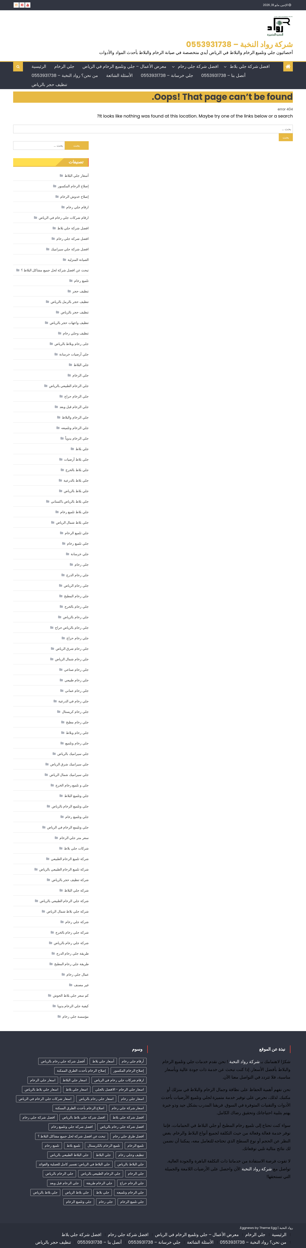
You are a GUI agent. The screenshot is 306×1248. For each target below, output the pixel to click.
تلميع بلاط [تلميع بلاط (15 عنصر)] (73, 1145)
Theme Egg (268, 1228)
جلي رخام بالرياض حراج (72, 627)
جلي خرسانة (80, 554)
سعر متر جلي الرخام (74, 837)
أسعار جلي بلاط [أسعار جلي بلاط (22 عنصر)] (103, 1061)
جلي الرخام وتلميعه (74, 427)
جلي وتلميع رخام (76, 816)
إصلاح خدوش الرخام (74, 196)
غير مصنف (81, 985)
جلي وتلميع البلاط (76, 795)
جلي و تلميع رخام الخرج (72, 785)
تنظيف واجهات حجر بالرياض (69, 322)
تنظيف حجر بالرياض (49, 84)
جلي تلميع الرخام (76, 533)
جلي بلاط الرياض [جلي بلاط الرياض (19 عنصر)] (77, 1192)
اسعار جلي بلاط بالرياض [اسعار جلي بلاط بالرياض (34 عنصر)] (41, 1089)
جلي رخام (82, 564)
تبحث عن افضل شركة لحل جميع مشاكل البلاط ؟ (55, 270)
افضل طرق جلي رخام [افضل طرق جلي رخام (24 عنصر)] (128, 1136)
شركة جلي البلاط (76, 890)
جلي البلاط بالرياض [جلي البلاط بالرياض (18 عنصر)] (130, 1164)
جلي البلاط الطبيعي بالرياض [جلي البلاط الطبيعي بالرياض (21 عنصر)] (69, 1154)
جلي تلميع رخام (77, 543)
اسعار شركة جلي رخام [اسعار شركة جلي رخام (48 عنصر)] (128, 1108)
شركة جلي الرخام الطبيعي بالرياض (64, 900)
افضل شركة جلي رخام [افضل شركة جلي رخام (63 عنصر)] (38, 1117)
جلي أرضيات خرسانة (73, 354)
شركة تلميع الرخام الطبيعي (70, 858)
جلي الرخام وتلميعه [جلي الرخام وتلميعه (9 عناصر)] (130, 1192)
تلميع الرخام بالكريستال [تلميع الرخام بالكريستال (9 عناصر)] (103, 1145)
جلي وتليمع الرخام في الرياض (68, 827)
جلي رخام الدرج (77, 575)
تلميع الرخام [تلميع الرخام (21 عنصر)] (135, 1145)
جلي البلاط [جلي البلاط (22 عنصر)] (103, 1154)
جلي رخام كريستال (75, 711)
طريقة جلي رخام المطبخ (71, 964)
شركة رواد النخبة (244, 1062)
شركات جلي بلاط (76, 848)
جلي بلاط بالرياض (76, 491)
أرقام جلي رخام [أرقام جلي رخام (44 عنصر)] (133, 1061)
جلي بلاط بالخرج (77, 470)
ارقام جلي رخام (77, 207)
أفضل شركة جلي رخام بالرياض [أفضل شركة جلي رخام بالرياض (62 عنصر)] (63, 1061)
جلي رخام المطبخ (76, 596)
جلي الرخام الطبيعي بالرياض (69, 385)
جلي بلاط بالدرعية (76, 480)
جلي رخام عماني (76, 690)
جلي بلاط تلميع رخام (74, 512)
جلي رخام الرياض (76, 585)
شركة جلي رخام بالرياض (71, 943)
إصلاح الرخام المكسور (73, 186)
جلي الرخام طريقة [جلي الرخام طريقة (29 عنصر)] (99, 1183)
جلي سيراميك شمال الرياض (69, 774)
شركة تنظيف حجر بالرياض (70, 879)
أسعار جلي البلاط (76, 175)
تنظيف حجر (80, 291)
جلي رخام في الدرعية (73, 701)
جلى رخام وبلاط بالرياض (72, 343)
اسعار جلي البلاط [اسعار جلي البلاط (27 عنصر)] (75, 1080)
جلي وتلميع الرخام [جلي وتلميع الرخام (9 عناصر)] (78, 1201)
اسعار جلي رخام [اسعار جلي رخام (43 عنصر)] (132, 1098)
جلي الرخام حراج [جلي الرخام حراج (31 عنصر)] (132, 1183)
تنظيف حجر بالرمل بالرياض (70, 301)
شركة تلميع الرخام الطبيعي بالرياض (64, 869)
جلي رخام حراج (77, 638)
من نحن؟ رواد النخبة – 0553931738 (65, 75)
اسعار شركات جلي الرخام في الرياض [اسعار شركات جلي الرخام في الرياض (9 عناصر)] (45, 1098)
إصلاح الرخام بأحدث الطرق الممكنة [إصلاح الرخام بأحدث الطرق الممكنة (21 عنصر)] (81, 1070)
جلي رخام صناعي (76, 669)
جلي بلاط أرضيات (76, 459)
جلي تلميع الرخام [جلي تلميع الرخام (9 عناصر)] (132, 1201)
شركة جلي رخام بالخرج (72, 932)
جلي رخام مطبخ (77, 722)
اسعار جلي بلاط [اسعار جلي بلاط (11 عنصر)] (77, 1089)
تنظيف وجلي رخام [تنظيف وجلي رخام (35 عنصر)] (131, 1154)
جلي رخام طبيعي (76, 680)
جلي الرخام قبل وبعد (74, 406)
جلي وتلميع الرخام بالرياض (70, 806)
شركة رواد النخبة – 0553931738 (239, 44)
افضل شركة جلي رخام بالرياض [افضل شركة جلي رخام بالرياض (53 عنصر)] (122, 1126)
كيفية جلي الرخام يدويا (73, 1006)
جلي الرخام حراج (76, 396)
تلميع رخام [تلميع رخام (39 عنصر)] (52, 1145)
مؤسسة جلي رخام (75, 1016)
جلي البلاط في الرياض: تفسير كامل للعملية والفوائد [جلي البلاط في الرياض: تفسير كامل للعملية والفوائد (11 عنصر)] (74, 1164)
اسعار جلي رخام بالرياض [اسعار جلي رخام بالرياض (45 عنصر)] (96, 1098)
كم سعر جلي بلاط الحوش (71, 995)
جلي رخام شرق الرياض (72, 648)
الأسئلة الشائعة (119, 75)
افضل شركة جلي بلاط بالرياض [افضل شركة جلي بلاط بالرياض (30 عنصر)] (83, 1117)
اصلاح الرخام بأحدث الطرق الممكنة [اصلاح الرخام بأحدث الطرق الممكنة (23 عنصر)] (79, 1108)
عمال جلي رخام (77, 974)
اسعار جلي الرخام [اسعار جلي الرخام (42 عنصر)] (42, 1080)
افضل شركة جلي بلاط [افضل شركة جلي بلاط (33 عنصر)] (128, 1117)
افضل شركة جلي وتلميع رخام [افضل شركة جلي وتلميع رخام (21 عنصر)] (72, 1126)
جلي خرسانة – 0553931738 (167, 75)
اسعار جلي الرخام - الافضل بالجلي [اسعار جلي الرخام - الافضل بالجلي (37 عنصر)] (119, 1089)
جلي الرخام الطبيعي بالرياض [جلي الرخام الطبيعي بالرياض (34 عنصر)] (100, 1173)
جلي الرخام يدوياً (76, 438)
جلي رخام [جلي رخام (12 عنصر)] (106, 1201)
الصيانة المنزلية (78, 259)
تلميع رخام (81, 280)
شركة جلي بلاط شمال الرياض (68, 911)
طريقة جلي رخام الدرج (72, 953)
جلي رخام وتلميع (76, 743)
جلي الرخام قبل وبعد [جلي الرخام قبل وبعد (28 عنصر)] (64, 1183)
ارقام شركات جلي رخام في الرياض (64, 217)
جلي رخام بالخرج (76, 606)
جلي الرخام (64, 66)
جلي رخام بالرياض (75, 617)
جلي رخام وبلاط (77, 732)
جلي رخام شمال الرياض (72, 659)
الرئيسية (39, 66)
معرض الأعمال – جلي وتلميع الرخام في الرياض (124, 66)
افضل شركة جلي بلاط (250, 66)
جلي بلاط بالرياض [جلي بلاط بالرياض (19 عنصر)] (45, 1192)
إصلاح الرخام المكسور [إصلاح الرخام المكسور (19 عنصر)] (128, 1070)
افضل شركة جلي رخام (198, 66)
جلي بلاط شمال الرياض (72, 522)
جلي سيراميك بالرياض (72, 753)
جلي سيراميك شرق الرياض (69, 764)
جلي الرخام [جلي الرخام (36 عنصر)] (136, 1173)
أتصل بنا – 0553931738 (223, 75)
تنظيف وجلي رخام (75, 333)
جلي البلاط (81, 364)
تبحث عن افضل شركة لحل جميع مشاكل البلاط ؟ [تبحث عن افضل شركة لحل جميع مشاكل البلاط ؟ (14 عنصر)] (71, 1136)
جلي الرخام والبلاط (75, 417)
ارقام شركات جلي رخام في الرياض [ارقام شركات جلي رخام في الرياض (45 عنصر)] (119, 1080)
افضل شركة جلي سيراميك (70, 249)
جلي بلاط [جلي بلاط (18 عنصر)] (102, 1192)
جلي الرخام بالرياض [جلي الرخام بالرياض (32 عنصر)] (59, 1173)
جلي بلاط (82, 448)
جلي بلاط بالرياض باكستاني (70, 501)
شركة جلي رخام (76, 922)
